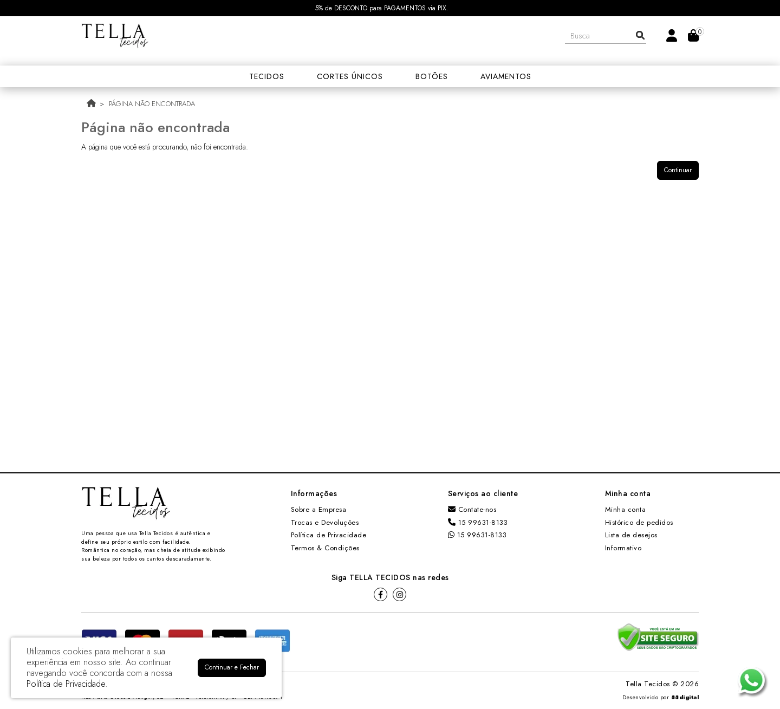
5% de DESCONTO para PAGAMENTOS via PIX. (381, 8)
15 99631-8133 (478, 522)
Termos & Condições (325, 548)
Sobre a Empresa (319, 509)
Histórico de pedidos (639, 522)
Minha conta (625, 509)
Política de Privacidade (329, 535)
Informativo (623, 548)
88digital (685, 697)
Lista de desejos (631, 535)
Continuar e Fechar (232, 667)
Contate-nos (472, 509)
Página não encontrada (152, 104)
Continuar (678, 170)
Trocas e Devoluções (325, 522)
